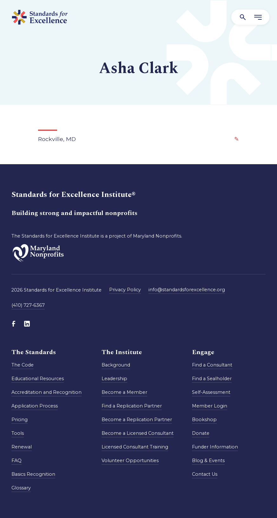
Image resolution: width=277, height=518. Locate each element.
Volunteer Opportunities (130, 460)
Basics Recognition (33, 474)
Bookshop (204, 419)
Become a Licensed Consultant (138, 433)
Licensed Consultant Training (135, 447)
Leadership (114, 378)
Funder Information (215, 447)
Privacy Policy (125, 290)
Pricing (19, 419)
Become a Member (124, 392)
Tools (17, 433)
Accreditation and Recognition (46, 392)
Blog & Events (208, 460)
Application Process (34, 406)
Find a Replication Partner (132, 406)
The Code (22, 365)
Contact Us (204, 474)
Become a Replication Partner (137, 419)
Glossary (21, 488)
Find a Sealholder (212, 378)
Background (116, 365)
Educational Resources (37, 378)
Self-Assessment (211, 392)
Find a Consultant (212, 365)
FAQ (16, 460)
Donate (200, 433)
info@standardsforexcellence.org (186, 290)
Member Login (209, 406)
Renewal (21, 447)
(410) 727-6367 (28, 305)
